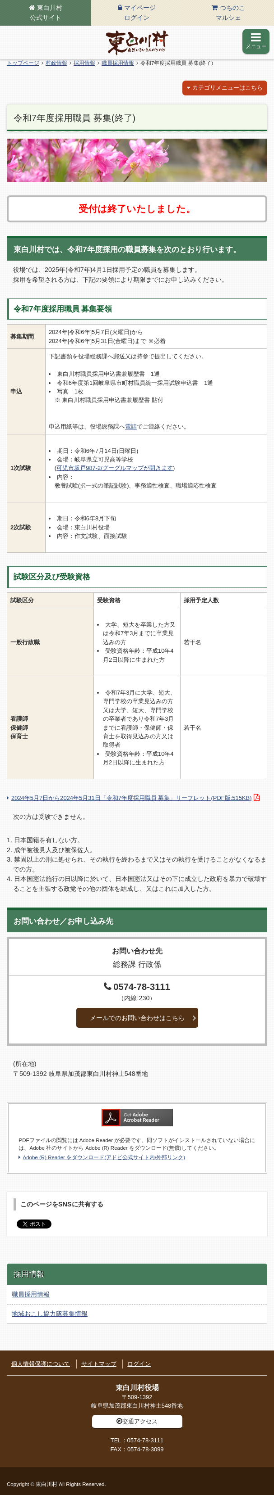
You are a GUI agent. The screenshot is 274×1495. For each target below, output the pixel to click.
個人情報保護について (40, 1363)
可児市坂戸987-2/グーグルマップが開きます (114, 468)
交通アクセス (140, 1421)
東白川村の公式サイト (137, 42)
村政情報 (56, 63)
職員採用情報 (118, 63)
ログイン (139, 1363)
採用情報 (84, 63)
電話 (131, 426)
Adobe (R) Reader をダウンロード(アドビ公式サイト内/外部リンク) (104, 1157)
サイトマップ (98, 1363)
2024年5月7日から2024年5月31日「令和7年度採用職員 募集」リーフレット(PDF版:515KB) (131, 798)
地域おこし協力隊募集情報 (50, 1313)
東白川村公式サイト (46, 12)
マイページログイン (140, 12)
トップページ (23, 63)
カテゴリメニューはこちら (227, 87)
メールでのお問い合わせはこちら (137, 1017)
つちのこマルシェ (230, 12)
